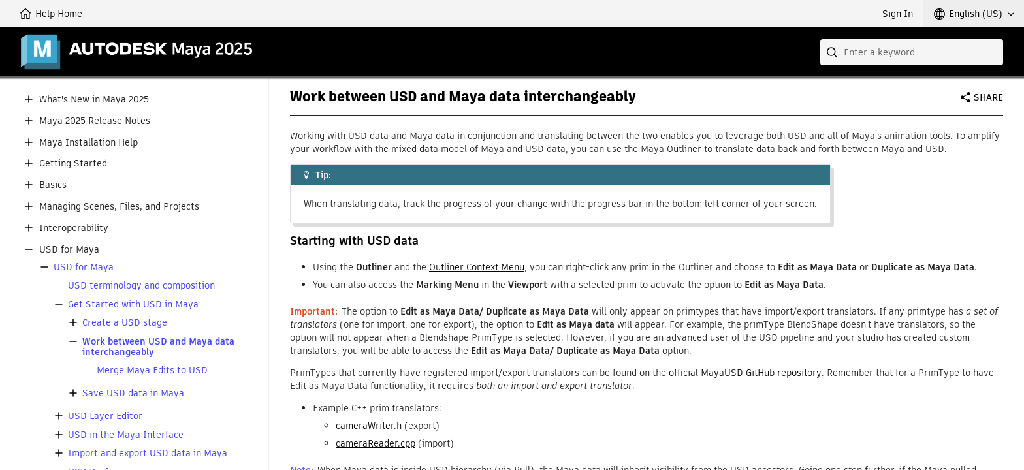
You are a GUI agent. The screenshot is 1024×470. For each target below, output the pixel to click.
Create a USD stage (124, 322)
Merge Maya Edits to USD (152, 370)
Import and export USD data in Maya (147, 453)
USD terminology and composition (141, 285)
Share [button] (988, 97)
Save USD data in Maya (133, 393)
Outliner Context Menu (476, 267)
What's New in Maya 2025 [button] (94, 99)
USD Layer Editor (105, 416)
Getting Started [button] (73, 163)
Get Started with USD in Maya (133, 304)
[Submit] (833, 52)
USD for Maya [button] (69, 249)
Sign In (897, 13)
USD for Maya (84, 267)
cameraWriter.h (369, 425)
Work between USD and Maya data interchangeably (158, 347)
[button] (973, 13)
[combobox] (911, 52)
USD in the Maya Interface (126, 435)
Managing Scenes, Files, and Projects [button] (119, 206)
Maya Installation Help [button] (88, 142)
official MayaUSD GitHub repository (745, 372)
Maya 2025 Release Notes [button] (94, 121)
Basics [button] (53, 185)
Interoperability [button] (73, 228)
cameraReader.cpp (375, 443)
